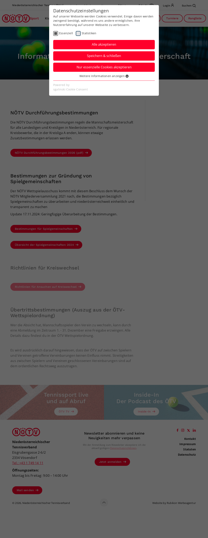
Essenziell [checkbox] (66, 33)
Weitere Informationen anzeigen (104, 76)
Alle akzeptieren (104, 44)
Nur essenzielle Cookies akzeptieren (104, 67)
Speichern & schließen (104, 56)
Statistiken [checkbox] (89, 33)
